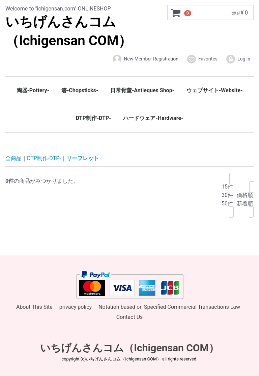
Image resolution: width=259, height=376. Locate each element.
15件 (227, 186)
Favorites (202, 59)
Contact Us (129, 317)
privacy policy (75, 306)
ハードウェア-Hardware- (153, 118)
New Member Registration (145, 59)
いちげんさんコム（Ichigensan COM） (129, 347)
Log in (238, 59)
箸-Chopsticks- (79, 90)
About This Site (34, 306)
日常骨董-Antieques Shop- (142, 90)
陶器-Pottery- (33, 90)
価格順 (245, 195)
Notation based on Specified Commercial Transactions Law (169, 306)
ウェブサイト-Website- (214, 90)
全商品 (13, 158)
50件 (227, 203)
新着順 (245, 203)
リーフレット (82, 158)
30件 (227, 195)
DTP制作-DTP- (93, 118)
